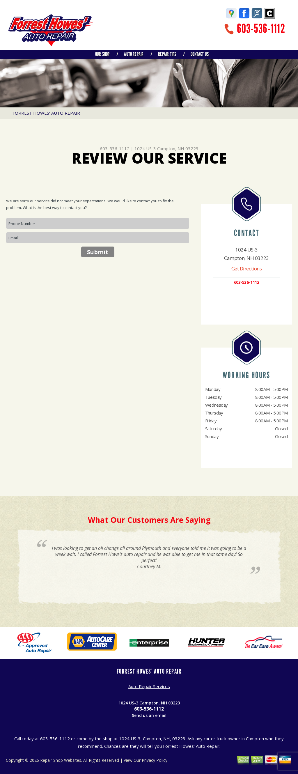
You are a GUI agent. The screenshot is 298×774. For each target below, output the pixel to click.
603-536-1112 (261, 28)
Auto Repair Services (149, 686)
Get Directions (246, 268)
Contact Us (200, 54)
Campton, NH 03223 (177, 148)
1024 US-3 (145, 148)
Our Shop (102, 54)
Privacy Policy (154, 760)
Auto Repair (133, 54)
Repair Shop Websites (60, 760)
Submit (98, 252)
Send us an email (149, 715)
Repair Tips (167, 54)
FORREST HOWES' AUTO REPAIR (46, 113)
